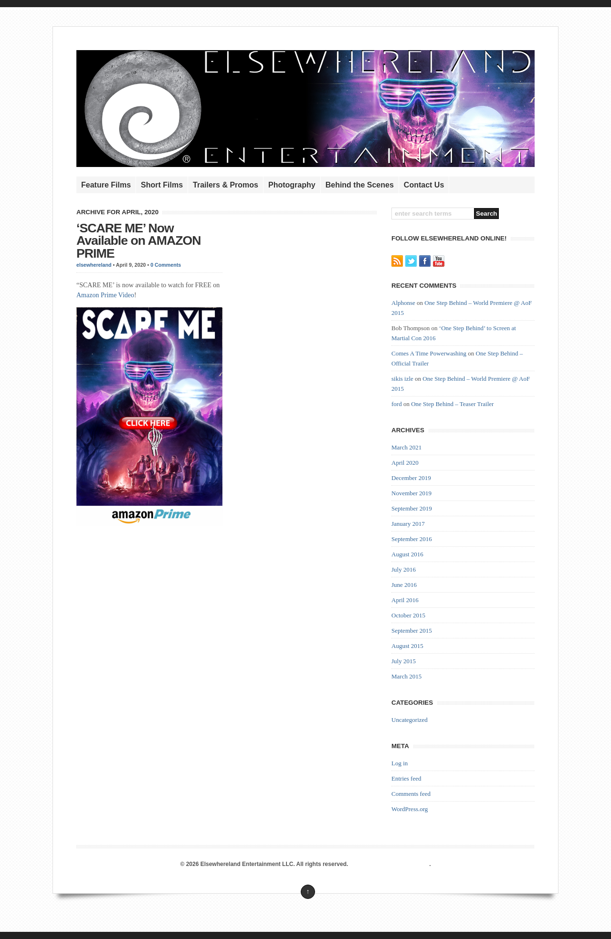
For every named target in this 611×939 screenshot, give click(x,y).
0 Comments (165, 265)
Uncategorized (409, 719)
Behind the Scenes (360, 185)
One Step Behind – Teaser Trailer (452, 403)
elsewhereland (93, 265)
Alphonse (403, 302)
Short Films (162, 185)
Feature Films (106, 185)
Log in (399, 763)
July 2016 (403, 569)
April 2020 (405, 462)
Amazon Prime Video (105, 295)
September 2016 (411, 539)
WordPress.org (409, 809)
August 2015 (407, 645)
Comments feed (411, 793)
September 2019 (411, 508)
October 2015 (408, 615)
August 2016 (407, 554)
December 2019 (411, 477)
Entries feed (406, 778)
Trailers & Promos (225, 185)
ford (396, 403)
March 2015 (406, 676)
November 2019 (411, 493)
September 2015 (411, 630)
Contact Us (424, 185)
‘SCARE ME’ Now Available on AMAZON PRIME (138, 241)
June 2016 (404, 584)
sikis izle (402, 378)
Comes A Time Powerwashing (428, 353)
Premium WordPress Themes (390, 864)
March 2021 (406, 447)
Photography (292, 185)
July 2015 (403, 661)
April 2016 (405, 600)
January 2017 (408, 523)
